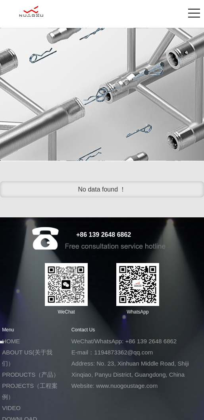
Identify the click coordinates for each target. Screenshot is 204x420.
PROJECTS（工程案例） (30, 391)
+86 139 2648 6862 (103, 234)
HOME (11, 341)
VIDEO (11, 408)
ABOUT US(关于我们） (27, 358)
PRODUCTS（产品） (30, 374)
